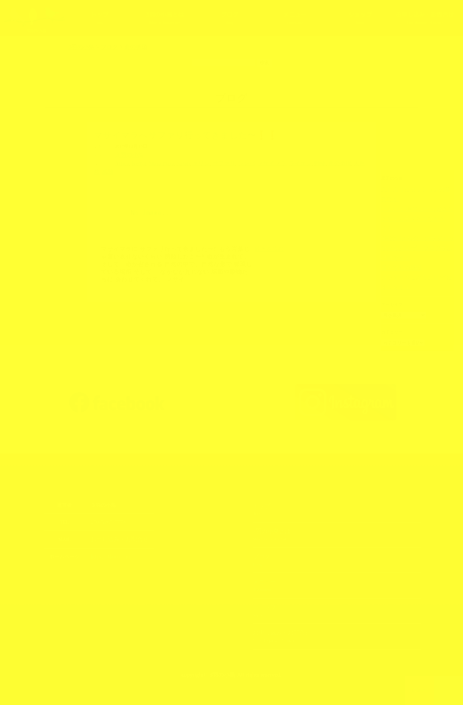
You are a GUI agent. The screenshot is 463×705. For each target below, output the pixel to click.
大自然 (321, 162)
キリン (187, 162)
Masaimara (153, 162)
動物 (285, 162)
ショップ (359, 18)
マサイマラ (245, 162)
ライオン (268, 162)
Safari (172, 162)
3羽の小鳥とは (164, 18)
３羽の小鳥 (126, 154)
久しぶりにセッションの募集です (413, 189)
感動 (334, 162)
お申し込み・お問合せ (425, 21)
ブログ (229, 18)
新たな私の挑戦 (396, 234)
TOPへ (420, 690)
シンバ (224, 162)
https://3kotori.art (108, 545)
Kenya (135, 162)
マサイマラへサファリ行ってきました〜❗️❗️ (186, 135)
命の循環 (301, 162)
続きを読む (269, 239)
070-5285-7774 (106, 512)
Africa (121, 162)
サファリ (205, 162)
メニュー (294, 18)
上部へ (449, 690)
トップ (99, 18)
